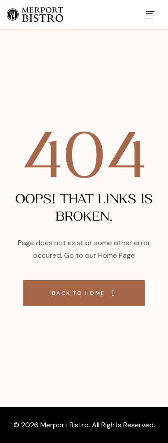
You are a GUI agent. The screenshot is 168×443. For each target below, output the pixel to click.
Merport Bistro (64, 425)
